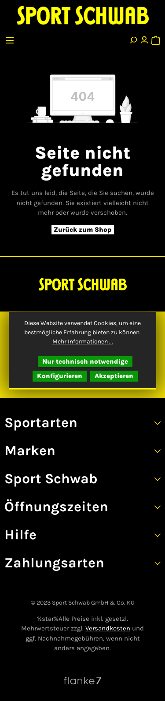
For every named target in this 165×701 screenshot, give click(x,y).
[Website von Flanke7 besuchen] (82, 680)
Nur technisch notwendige (85, 361)
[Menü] (10, 38)
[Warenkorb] (155, 38)
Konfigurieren (59, 376)
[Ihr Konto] (144, 38)
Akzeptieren (114, 376)
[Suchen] (133, 38)
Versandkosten (107, 628)
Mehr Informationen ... (82, 341)
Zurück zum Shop (83, 230)
